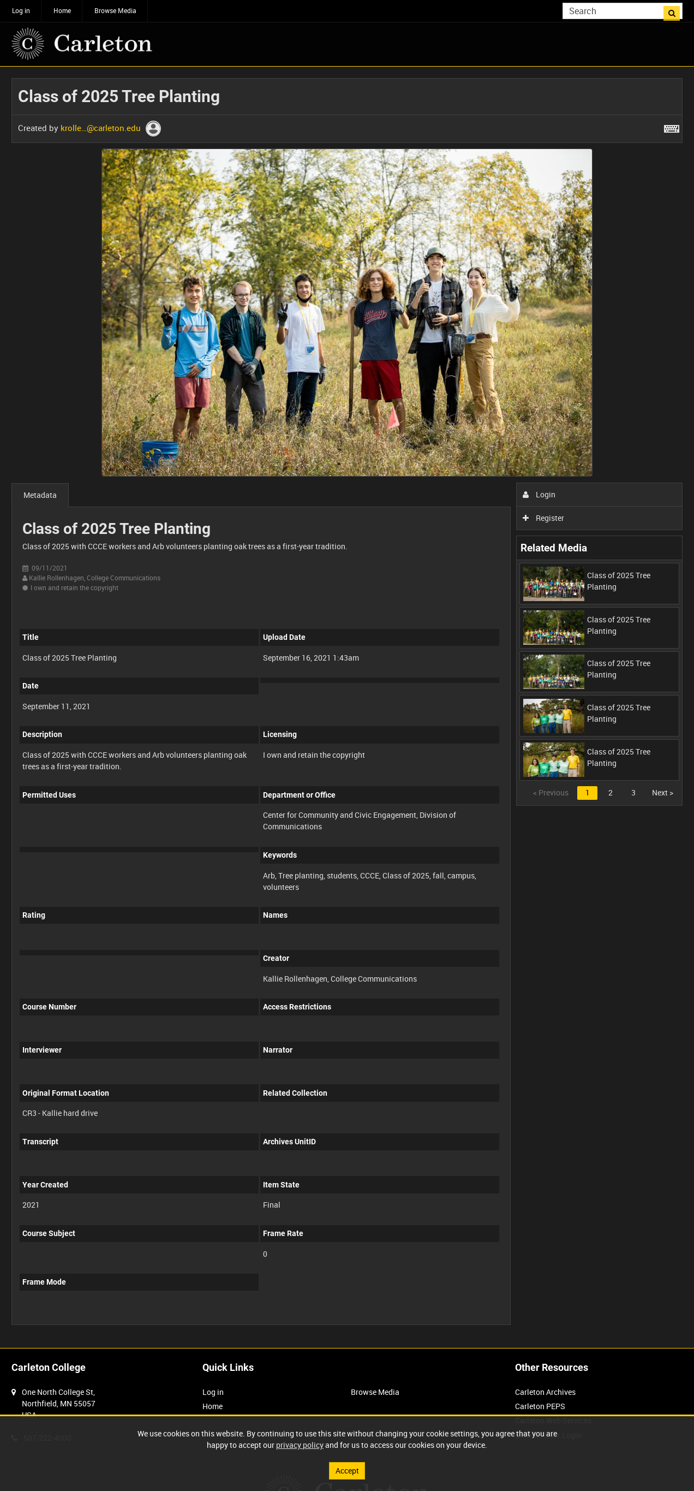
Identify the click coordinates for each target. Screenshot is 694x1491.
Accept (347, 1470)
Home (62, 10)
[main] (347, 707)
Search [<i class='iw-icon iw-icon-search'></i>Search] (676, 10)
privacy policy (300, 1445)
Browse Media (115, 10)
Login (539, 494)
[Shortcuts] (671, 126)
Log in (21, 10)
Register (544, 518)
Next (662, 792)
